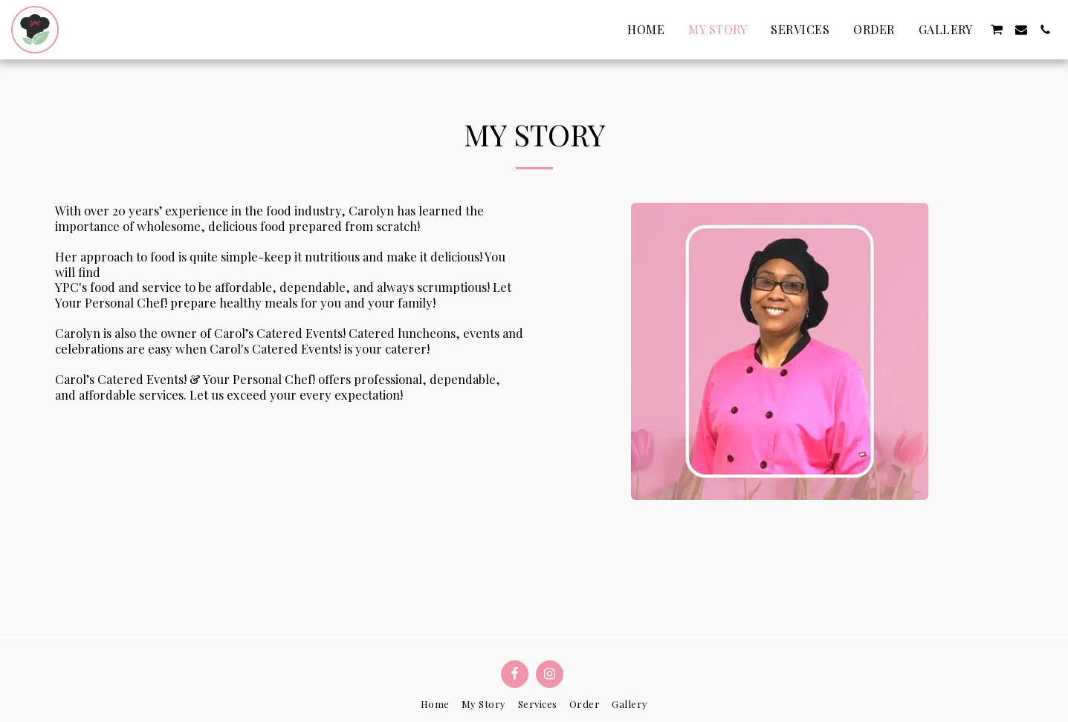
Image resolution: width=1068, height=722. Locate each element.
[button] (997, 29)
